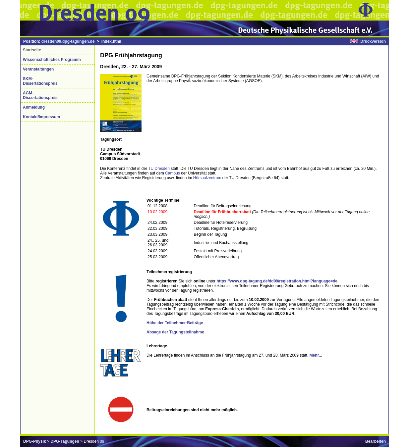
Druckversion (373, 41)
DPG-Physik (34, 441)
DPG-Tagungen (64, 441)
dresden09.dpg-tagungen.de (68, 41)
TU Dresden (159, 168)
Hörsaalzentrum (207, 177)
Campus (172, 173)
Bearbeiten (375, 441)
